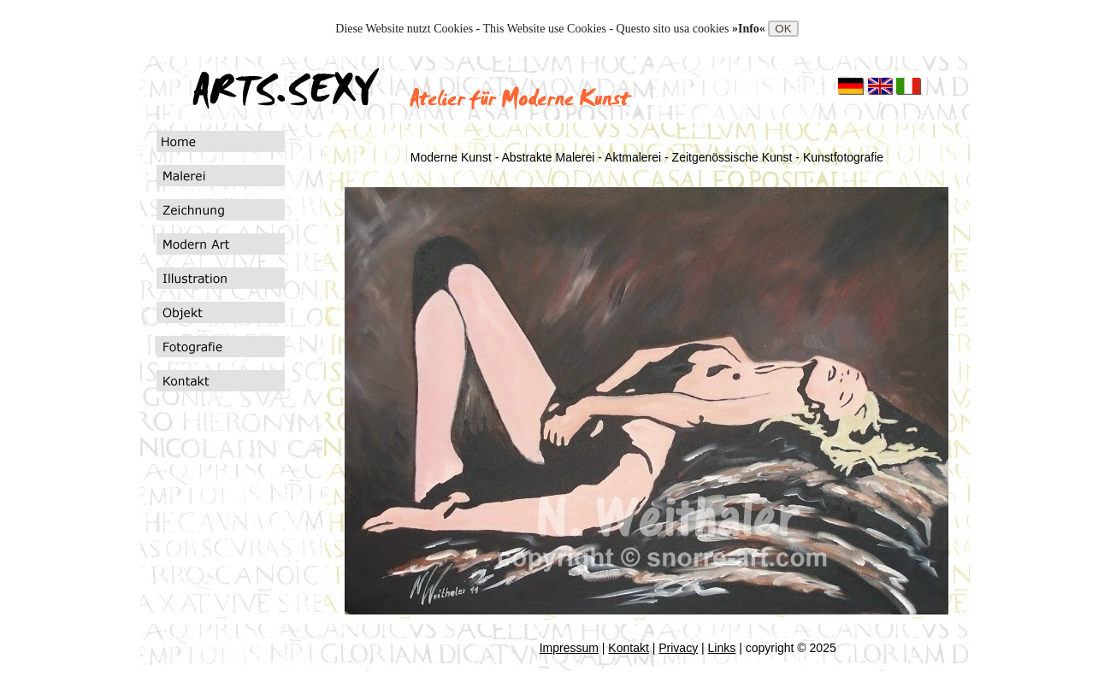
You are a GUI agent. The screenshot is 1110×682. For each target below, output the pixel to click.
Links (722, 648)
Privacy (678, 648)
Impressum (569, 648)
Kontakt (628, 648)
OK (783, 28)
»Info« (750, 28)
